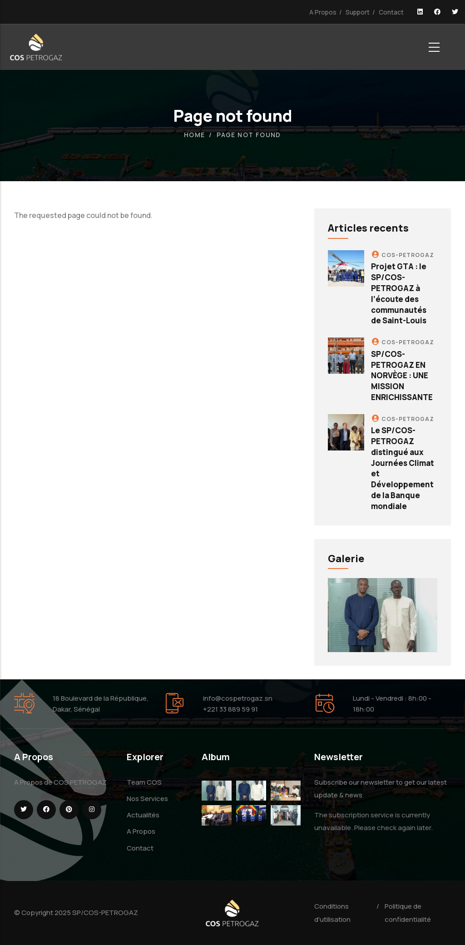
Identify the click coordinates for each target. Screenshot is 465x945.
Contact (391, 12)
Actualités (143, 815)
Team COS (144, 782)
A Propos (322, 12)
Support (358, 12)
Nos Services (147, 798)
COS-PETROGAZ (407, 255)
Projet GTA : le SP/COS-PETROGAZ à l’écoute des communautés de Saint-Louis (398, 293)
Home (194, 134)
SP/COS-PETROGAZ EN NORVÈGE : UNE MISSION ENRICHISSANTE (402, 375)
